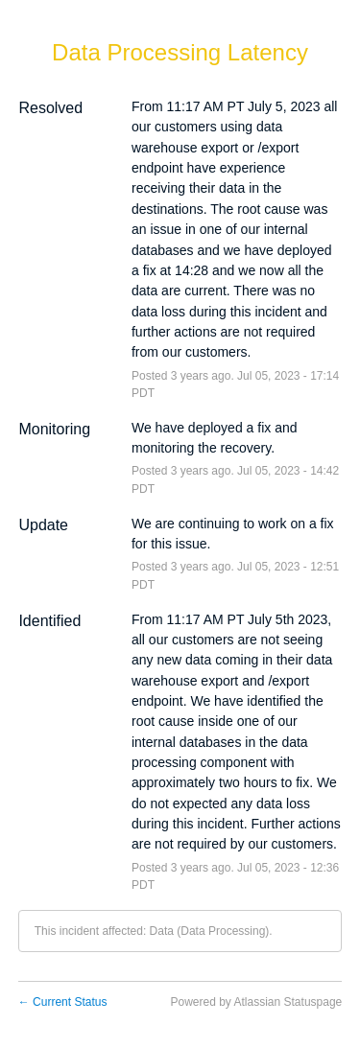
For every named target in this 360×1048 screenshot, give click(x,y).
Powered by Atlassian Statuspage (256, 1002)
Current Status (63, 1002)
